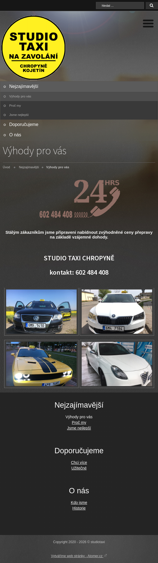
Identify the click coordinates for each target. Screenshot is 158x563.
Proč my (15, 105)
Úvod (6, 167)
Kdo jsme (79, 502)
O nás (15, 134)
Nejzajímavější (23, 86)
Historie (79, 508)
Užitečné (78, 468)
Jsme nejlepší (19, 114)
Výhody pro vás (20, 96)
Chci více (79, 462)
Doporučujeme (23, 124)
